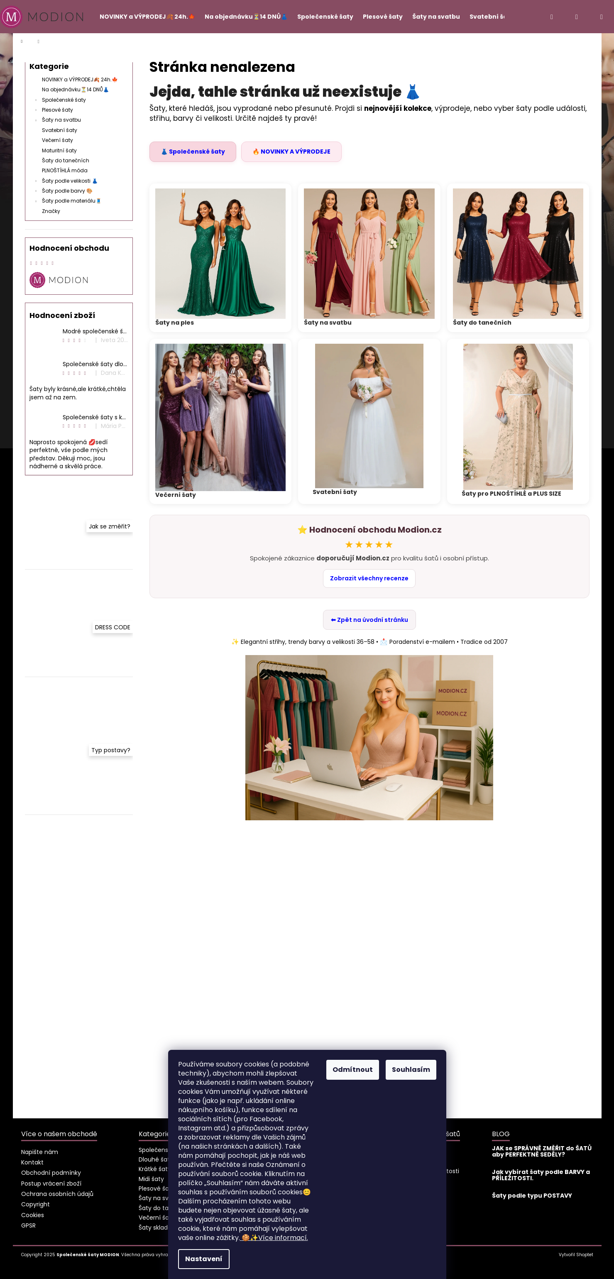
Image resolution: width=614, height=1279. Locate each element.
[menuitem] (143, 16)
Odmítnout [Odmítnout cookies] (353, 1069)
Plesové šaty (53, 110)
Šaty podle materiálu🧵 (68, 201)
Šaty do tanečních (66, 160)
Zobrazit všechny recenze (369, 578)
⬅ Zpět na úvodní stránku (369, 620)
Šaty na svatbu (57, 120)
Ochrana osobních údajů (57, 1194)
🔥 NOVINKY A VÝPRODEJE (291, 151)
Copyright (35, 1204)
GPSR (28, 1225)
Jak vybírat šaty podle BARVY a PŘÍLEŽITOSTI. (541, 1175)
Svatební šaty (60, 130)
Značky (51, 211)
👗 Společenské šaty (193, 151)
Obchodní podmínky (51, 1173)
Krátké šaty (155, 1169)
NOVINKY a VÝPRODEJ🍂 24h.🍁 (80, 79)
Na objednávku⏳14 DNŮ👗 (76, 89)
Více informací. (274, 1237)
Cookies (32, 1215)
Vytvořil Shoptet (576, 1255)
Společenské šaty (60, 100)
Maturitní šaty (60, 150)
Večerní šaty (58, 140)
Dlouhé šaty (156, 1159)
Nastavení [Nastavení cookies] (204, 1259)
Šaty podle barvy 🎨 (63, 191)
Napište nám (39, 1152)
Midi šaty (151, 1179)
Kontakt (32, 1162)
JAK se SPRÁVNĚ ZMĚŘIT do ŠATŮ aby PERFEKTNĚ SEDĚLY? (542, 1151)
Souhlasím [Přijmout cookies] (411, 1069)
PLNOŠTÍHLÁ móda (65, 170)
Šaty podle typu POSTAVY (532, 1196)
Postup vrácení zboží (51, 1183)
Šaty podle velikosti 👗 (66, 181)
